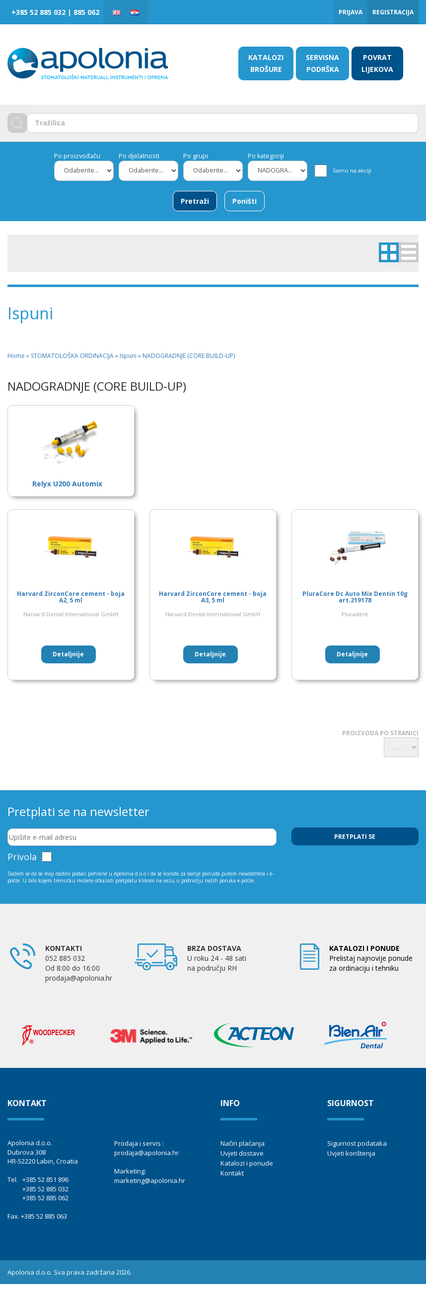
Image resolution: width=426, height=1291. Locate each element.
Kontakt (232, 1173)
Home (16, 356)
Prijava (350, 12)
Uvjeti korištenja (351, 1153)
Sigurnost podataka (357, 1143)
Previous (6, 1037)
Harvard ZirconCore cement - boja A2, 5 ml (71, 596)
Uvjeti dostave (242, 1153)
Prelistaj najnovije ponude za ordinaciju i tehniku (371, 958)
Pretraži (195, 201)
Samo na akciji (352, 170)
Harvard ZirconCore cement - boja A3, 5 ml (213, 596)
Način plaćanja (242, 1143)
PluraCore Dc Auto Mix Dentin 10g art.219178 (355, 596)
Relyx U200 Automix (67, 483)
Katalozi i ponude (246, 1163)
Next (420, 1037)
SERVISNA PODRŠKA (322, 63)
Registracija (393, 12)
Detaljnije (68, 654)
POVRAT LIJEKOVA (377, 63)
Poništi (244, 201)
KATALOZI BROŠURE (266, 63)
